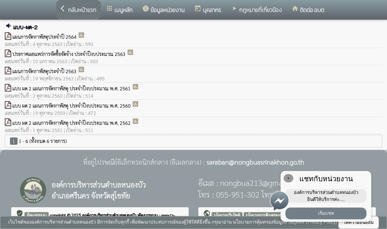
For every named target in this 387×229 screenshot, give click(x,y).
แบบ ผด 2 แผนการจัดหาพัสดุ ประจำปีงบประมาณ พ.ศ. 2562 (72, 123)
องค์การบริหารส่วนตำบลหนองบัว (110, 215)
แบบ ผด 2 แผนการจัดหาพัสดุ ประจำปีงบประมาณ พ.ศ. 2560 (72, 105)
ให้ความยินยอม (358, 222)
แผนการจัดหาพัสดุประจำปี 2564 (45, 37)
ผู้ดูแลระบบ (36, 215)
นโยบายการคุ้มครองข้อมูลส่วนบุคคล (276, 215)
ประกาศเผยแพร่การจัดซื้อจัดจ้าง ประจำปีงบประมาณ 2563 (69, 54)
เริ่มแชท (326, 213)
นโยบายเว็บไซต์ (227, 215)
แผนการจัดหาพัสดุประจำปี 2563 (45, 71)
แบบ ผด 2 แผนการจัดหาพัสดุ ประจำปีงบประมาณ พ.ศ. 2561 (72, 88)
